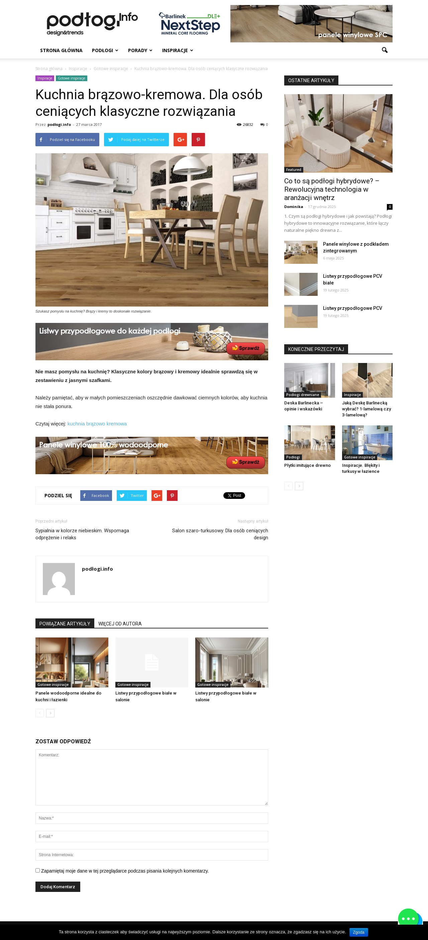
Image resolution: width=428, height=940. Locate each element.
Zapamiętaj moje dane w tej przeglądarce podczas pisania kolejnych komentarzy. (125, 871)
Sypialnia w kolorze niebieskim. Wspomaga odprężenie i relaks (82, 534)
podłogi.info (59, 124)
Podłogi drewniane (302, 394)
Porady (140, 50)
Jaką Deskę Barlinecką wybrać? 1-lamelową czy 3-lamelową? (366, 408)
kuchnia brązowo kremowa (97, 423)
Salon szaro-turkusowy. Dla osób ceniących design (220, 534)
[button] (385, 50)
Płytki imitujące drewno (307, 465)
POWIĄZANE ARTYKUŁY (64, 623)
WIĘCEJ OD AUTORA (120, 623)
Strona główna (61, 50)
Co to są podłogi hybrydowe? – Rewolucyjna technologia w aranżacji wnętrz (332, 189)
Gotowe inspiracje (71, 78)
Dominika (293, 206)
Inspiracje (177, 50)
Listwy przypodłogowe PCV (352, 308)
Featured (293, 169)
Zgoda (358, 932)
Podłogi (105, 50)
